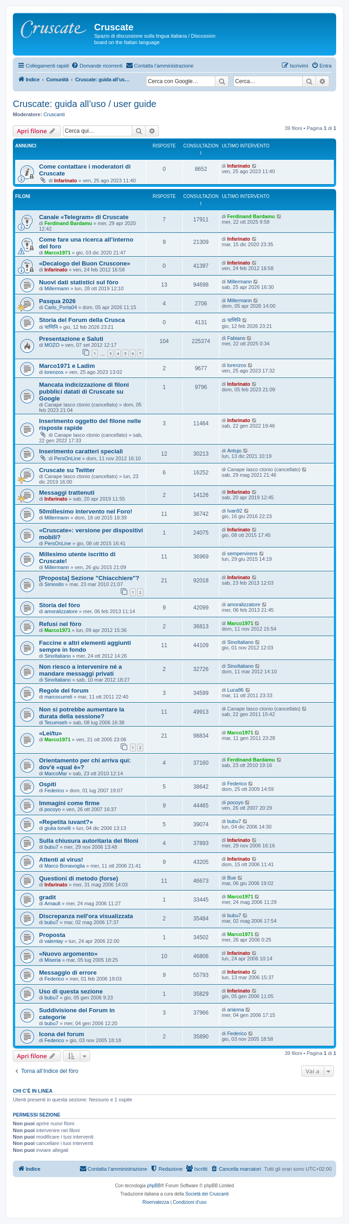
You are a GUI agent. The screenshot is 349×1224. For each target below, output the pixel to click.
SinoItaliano (58, 656)
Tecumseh (56, 722)
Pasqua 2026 (57, 301)
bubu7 (234, 821)
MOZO (52, 345)
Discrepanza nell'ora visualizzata (86, 916)
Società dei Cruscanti (207, 1193)
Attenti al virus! (61, 859)
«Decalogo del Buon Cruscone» (84, 263)
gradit (47, 897)
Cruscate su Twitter (67, 470)
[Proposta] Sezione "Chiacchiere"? (89, 578)
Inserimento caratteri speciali (81, 451)
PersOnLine (67, 458)
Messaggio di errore (67, 972)
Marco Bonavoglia (65, 866)
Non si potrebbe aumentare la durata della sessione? (81, 713)
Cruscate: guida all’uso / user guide (84, 104)
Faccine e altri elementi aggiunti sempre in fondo (85, 646)
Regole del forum (64, 690)
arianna (235, 1009)
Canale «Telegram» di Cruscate (84, 217)
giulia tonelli (58, 828)
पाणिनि (51, 327)
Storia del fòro (59, 605)
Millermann (57, 288)
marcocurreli (59, 696)
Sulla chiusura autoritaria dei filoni (88, 840)
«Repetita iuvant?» (66, 821)
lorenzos (54, 372)
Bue (231, 877)
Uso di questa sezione (71, 991)
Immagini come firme (69, 803)
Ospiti (47, 784)
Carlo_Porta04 (61, 307)
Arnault (53, 903)
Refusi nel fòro (60, 623)
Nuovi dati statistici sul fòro (78, 282)
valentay (54, 941)
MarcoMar (56, 773)
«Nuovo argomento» (68, 953)
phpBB (154, 1185)
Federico (54, 790)
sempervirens (242, 553)
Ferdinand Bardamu (68, 223)
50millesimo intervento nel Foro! (85, 511)
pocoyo (53, 809)
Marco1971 (58, 252)
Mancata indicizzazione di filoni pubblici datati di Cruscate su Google (84, 391)
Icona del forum (61, 1034)
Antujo (234, 450)
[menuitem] (97, 65)
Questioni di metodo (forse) (78, 878)
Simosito (54, 584)
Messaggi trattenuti (67, 492)
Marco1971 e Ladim (67, 365)
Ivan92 (234, 510)
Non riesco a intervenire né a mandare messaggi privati (80, 670)
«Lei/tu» (50, 733)
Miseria (53, 960)
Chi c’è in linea (32, 1091)
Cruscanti (54, 114)
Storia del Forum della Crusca (82, 319)
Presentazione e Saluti (71, 338)
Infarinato (65, 180)
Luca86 (235, 690)
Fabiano (236, 338)
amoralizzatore (61, 611)
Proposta (52, 934)
